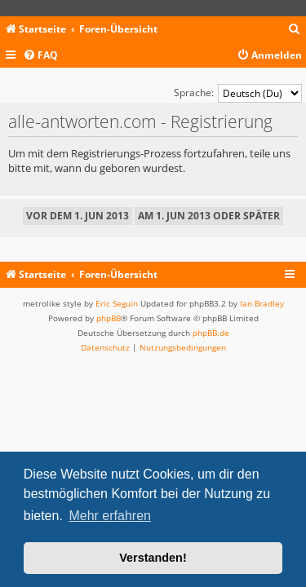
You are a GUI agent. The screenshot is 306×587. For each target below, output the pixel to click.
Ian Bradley (262, 303)
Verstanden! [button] (152, 557)
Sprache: (194, 92)
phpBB (108, 318)
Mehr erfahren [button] (110, 516)
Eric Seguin (116, 303)
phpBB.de (211, 332)
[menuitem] (294, 30)
